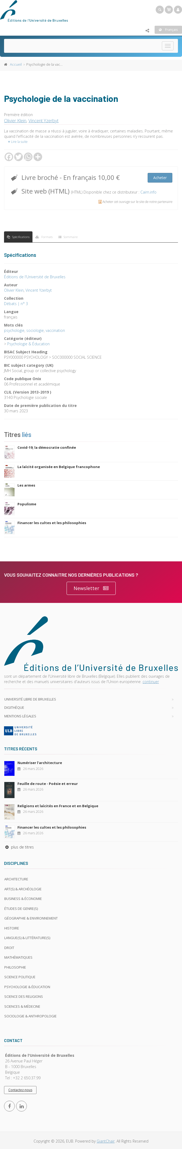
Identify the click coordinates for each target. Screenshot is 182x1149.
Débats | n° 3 (16, 303)
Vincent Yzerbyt (43, 120)
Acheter (160, 177)
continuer (151, 681)
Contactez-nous (20, 1090)
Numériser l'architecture (39, 762)
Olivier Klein (15, 120)
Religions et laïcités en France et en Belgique (57, 805)
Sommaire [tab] (68, 237)
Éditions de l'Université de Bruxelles (34, 276)
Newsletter (91, 588)
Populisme (26, 504)
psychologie (14, 330)
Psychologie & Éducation (28, 343)
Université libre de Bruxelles (30, 699)
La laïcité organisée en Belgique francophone (58, 466)
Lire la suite (18, 141)
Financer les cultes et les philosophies (51, 522)
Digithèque (14, 707)
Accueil (16, 64)
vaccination (55, 330)
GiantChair (106, 1141)
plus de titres (19, 847)
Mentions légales (20, 716)
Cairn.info (148, 192)
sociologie (35, 330)
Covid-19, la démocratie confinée (46, 447)
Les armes (26, 485)
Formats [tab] (44, 237)
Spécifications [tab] (18, 237)
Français (168, 29)
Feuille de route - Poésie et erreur (47, 783)
